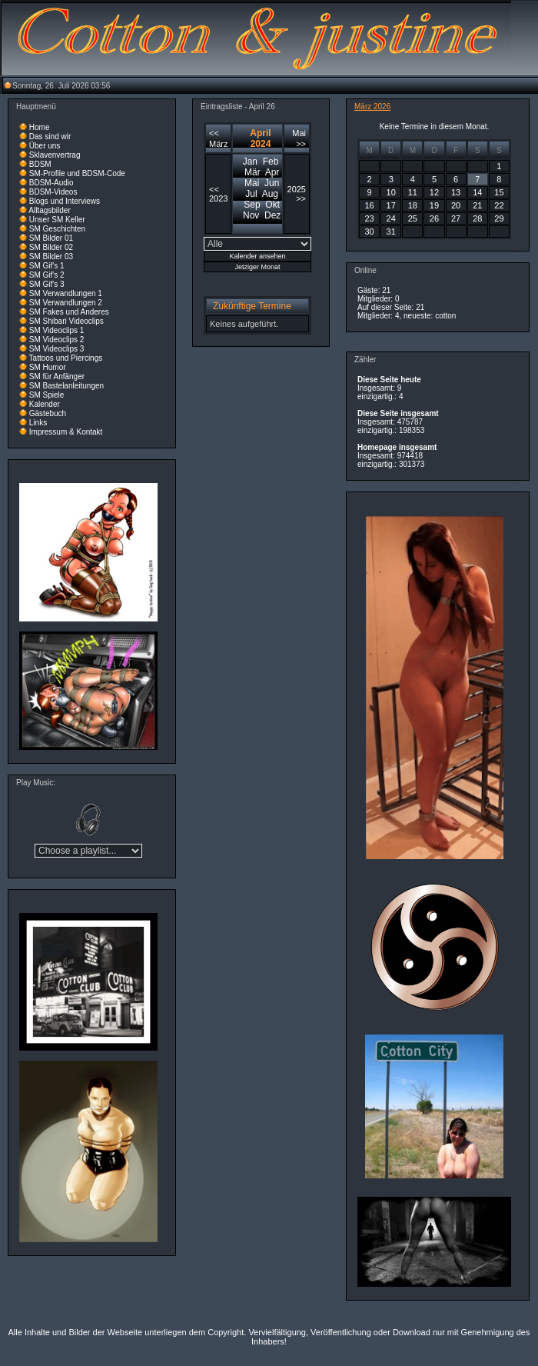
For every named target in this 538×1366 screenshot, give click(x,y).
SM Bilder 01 (51, 238)
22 (498, 205)
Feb (271, 161)
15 (498, 192)
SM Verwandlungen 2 (65, 302)
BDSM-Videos (53, 192)
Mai (251, 183)
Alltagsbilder (49, 210)
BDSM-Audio (51, 182)
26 (434, 218)
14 (477, 192)
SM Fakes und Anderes (69, 312)
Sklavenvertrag (55, 155)
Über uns (45, 146)
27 (455, 218)
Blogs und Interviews (64, 201)
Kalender (44, 404)
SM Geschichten (57, 229)
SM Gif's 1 (47, 266)
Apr (272, 172)
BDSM (40, 164)
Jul (251, 193)
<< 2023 (218, 194)
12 (434, 192)
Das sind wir (50, 136)
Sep (252, 204)
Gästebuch (47, 413)
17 (391, 205)
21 (477, 205)
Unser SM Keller (57, 219)
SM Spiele (47, 395)
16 (369, 205)
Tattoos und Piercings (66, 358)
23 (369, 218)
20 (455, 205)
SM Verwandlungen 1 (65, 293)
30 (369, 231)
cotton (445, 316)
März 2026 (372, 106)
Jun (271, 183)
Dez (272, 215)
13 (455, 192)
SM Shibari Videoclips (66, 321)
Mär (252, 172)
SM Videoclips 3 (57, 349)
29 (498, 218)
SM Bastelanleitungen (66, 385)
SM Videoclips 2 (57, 339)
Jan (250, 161)
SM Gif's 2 (47, 275)
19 (434, 205)
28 (477, 218)
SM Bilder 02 (51, 247)
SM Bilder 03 (51, 256)
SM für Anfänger (57, 376)
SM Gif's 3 (47, 284)
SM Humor (47, 367)
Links (38, 422)
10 (391, 192)
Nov (251, 215)
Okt (272, 204)
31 (391, 231)
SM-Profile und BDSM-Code (77, 173)
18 (412, 205)
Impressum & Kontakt (66, 432)
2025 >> (296, 194)
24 (391, 218)
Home (39, 127)
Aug (270, 193)
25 (412, 218)
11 (412, 192)
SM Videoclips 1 (57, 330)
